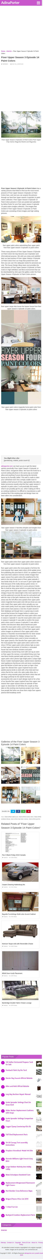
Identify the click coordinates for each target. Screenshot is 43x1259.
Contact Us (10, 1242)
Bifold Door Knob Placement (12, 973)
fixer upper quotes (34, 819)
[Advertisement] (21, 28)
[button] (38, 2)
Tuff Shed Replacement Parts (17, 1135)
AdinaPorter (10, 3)
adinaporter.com (7, 466)
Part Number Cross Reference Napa (19, 1191)
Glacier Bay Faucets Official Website (19, 1078)
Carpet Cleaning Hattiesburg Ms (13, 884)
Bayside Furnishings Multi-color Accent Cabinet (19, 914)
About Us (34, 1242)
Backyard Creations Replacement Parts (20, 1215)
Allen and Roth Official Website (17, 1086)
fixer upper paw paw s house (19, 819)
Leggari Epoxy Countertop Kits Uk (18, 1127)
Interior (5, 64)
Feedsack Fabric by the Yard (16, 1070)
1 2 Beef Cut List (12, 1207)
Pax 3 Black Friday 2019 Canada (14, 855)
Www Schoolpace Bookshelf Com (18, 1175)
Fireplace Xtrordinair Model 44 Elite (19, 1151)
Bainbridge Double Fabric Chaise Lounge (16, 1003)
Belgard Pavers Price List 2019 (17, 1199)
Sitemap (3, 1242)
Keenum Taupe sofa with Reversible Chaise (17, 944)
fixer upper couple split (26, 817)
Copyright (18, 1242)
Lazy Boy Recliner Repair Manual (18, 1094)
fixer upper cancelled (11, 817)
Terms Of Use (26, 1242)
